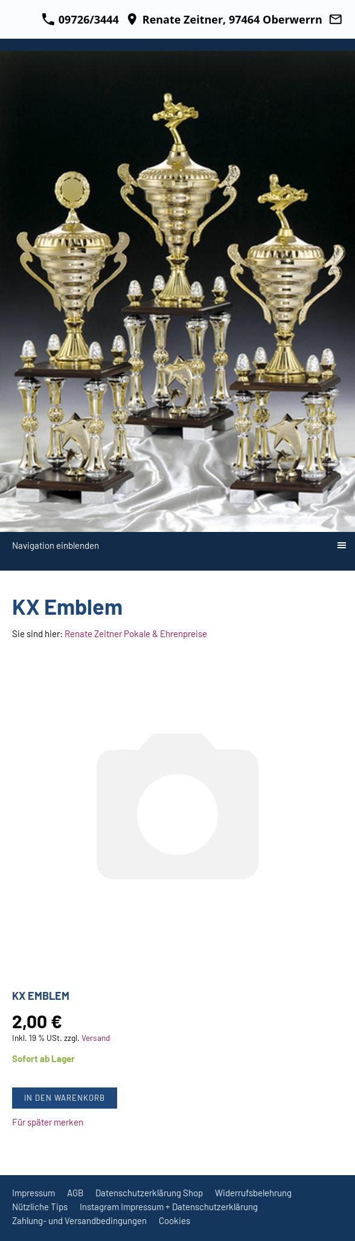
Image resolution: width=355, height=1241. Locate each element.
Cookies (174, 1220)
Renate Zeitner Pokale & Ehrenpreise (136, 633)
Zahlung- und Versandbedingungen (79, 1220)
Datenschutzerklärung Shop (149, 1192)
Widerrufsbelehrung (253, 1192)
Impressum (33, 1192)
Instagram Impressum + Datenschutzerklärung (169, 1206)
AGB (75, 1192)
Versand (96, 1037)
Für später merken (47, 1121)
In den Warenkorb (64, 1098)
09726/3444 (80, 19)
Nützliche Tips (40, 1206)
